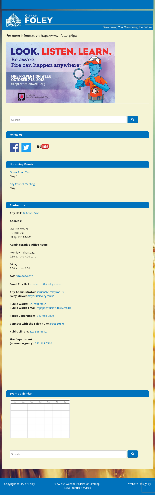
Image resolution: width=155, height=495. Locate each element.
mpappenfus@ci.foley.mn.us (54, 308)
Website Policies (76, 484)
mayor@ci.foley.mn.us (40, 296)
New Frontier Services (77, 488)
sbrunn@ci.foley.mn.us (50, 292)
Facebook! (57, 323)
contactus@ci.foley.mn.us (46, 284)
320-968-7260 (30, 213)
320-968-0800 (45, 315)
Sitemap (94, 484)
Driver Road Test (20, 172)
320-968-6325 (24, 276)
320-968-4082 (37, 304)
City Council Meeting (22, 184)
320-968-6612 (38, 331)
